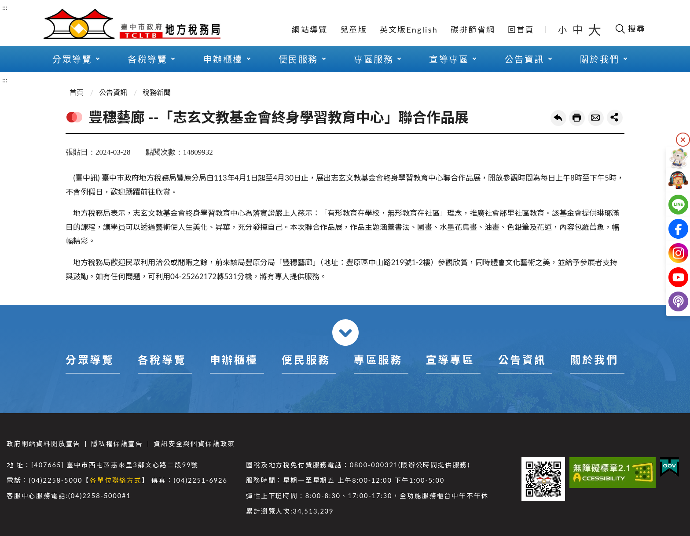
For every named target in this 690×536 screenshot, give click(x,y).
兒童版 (353, 29)
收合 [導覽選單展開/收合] (345, 332)
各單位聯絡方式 (116, 480)
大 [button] (594, 29)
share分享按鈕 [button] (615, 118)
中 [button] (579, 29)
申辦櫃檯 (234, 359)
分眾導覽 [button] (72, 59)
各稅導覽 (162, 359)
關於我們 (594, 359)
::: (4, 7)
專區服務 (378, 359)
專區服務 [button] (373, 59)
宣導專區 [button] (449, 59)
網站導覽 (309, 29)
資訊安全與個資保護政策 (194, 443)
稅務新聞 (157, 92)
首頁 (77, 92)
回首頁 (521, 29)
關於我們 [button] (600, 59)
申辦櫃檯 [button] (223, 59)
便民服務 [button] (298, 59)
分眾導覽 (90, 359)
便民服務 (306, 359)
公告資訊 (113, 92)
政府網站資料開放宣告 (44, 443)
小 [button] (563, 29)
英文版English (409, 29)
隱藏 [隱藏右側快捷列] (683, 140)
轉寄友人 (596, 118)
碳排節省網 (473, 29)
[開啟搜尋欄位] (629, 28)
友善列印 (577, 118)
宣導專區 (450, 359)
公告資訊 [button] (524, 59)
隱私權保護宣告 (117, 443)
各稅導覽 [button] (147, 59)
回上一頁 (558, 118)
